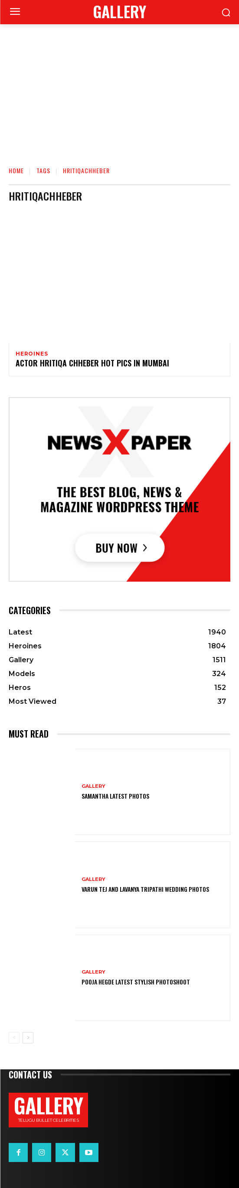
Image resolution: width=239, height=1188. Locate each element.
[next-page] (28, 1037)
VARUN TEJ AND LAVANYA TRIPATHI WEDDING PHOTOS (145, 888)
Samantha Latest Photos (115, 795)
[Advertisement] (119, 89)
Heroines (32, 353)
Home (16, 170)
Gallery (93, 786)
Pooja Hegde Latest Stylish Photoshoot (136, 981)
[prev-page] (14, 1037)
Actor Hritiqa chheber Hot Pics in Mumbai (92, 363)
